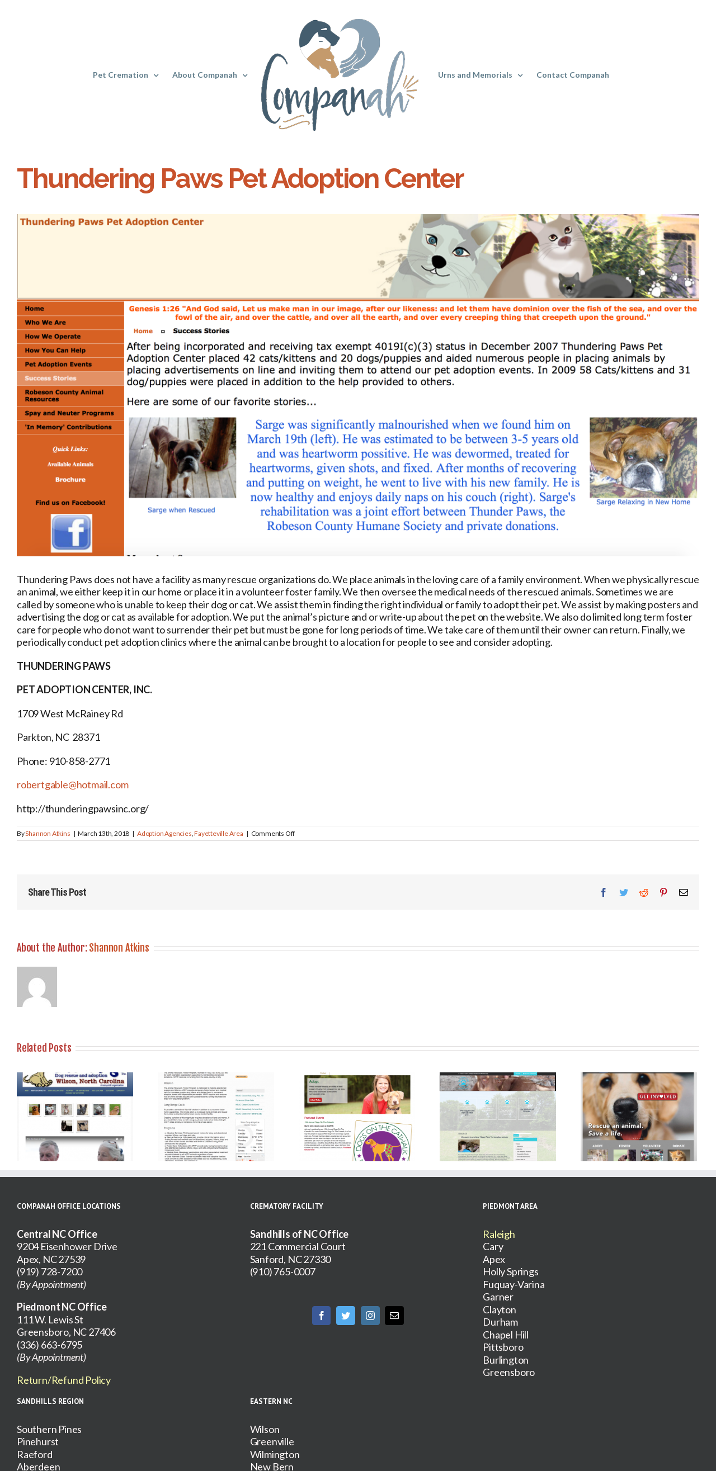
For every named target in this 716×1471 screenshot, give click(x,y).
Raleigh (499, 1234)
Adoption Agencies (164, 833)
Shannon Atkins (47, 833)
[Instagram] (370, 1315)
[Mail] (394, 1315)
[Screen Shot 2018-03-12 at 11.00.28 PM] (358, 385)
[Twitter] (345, 1315)
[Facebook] (321, 1315)
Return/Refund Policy (64, 1380)
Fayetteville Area (218, 833)
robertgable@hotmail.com (72, 784)
